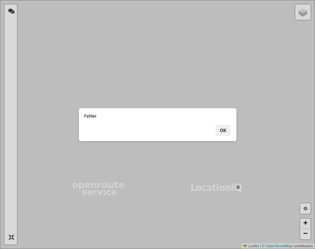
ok (223, 130)
